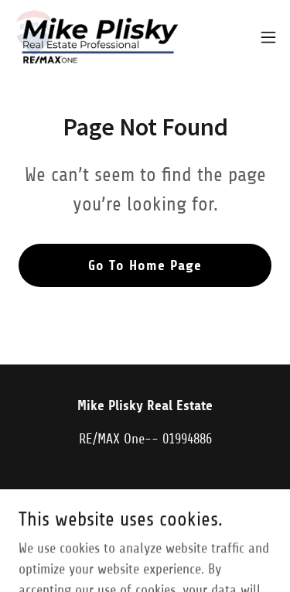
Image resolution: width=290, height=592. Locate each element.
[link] (96, 37)
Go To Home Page (145, 265)
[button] (268, 37)
